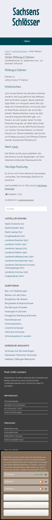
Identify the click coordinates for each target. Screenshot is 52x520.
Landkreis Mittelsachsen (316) (19, 256)
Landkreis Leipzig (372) (16, 248)
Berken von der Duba (15, 295)
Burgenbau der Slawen (16, 299)
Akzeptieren (26, 497)
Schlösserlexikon (13, 324)
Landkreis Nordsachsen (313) (19, 260)
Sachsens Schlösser (14, 63)
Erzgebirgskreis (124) (15, 236)
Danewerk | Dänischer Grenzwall (21, 355)
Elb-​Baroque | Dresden (16, 307)
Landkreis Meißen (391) (16, 252)
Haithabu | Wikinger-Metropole (20, 359)
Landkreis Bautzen (19, 51)
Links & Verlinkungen (13, 412)
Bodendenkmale (11, 429)
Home (7, 51)
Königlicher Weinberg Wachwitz (20, 315)
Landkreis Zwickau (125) (16, 272)
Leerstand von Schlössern (14, 405)
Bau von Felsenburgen (16, 291)
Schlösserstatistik (11, 401)
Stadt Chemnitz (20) (14, 224)
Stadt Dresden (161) (14, 228)
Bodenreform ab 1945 (13, 436)
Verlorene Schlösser (15, 332)
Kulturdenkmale (11, 432)
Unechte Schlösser (14, 328)
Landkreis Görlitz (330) (15, 244)
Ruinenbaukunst (13, 320)
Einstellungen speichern (26, 513)
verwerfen (26, 505)
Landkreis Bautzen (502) (16, 240)
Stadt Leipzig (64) (13, 232)
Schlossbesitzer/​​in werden (18, 336)
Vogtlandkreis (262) (14, 276)
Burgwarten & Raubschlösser (19, 303)
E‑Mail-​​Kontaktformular (14, 440)
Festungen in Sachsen (15, 311)
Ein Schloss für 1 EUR (13, 409)
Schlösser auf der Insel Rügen (19, 351)
